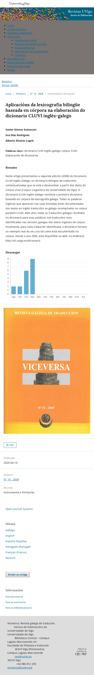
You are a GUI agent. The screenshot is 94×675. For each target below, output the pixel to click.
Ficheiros (21, 93)
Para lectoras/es (14, 596)
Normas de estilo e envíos (31, 44)
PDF (11, 445)
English (10, 535)
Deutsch (11, 558)
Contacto (20, 55)
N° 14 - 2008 (36, 93)
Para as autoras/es (16, 602)
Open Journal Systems (19, 509)
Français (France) (16, 552)
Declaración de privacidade (31, 51)
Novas (11, 70)
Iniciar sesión (10, 85)
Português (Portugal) (18, 546)
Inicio (10, 25)
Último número (16, 29)
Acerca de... (14, 36)
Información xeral (25, 40)
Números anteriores (19, 33)
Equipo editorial (24, 47)
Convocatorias (16, 58)
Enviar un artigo (17, 574)
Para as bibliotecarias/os (19, 607)
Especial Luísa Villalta (20, 62)
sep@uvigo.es (23, 656)
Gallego (10, 530)
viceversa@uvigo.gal (19, 667)
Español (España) (16, 541)
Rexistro (7, 81)
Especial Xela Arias (18, 66)
